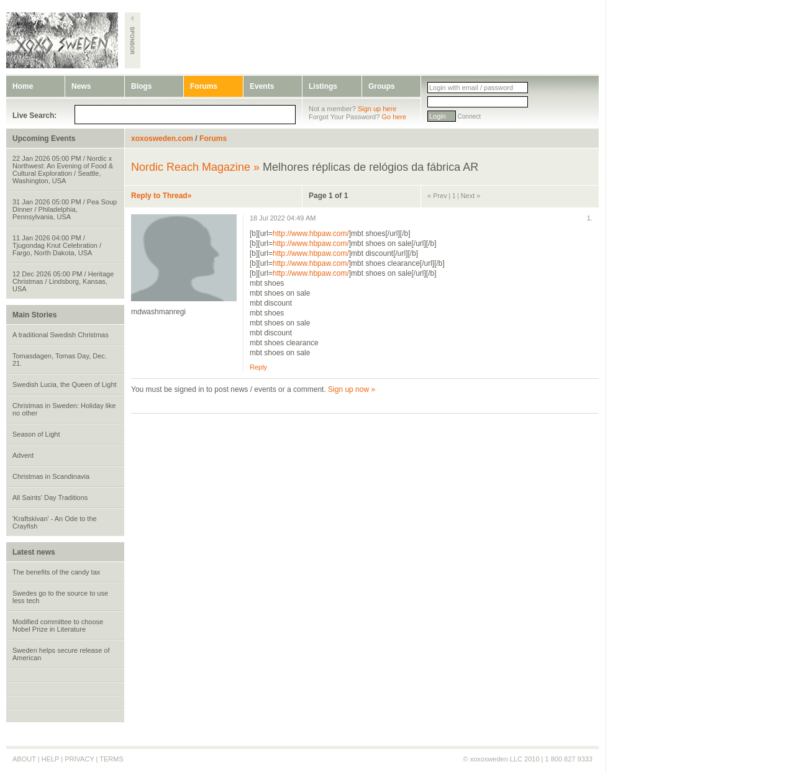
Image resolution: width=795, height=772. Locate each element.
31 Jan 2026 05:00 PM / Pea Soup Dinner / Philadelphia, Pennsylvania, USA (64, 209)
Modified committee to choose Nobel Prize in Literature (57, 625)
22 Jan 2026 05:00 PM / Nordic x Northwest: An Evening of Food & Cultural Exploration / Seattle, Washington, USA (62, 169)
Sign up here (377, 108)
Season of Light (36, 434)
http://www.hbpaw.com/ (311, 233)
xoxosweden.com (162, 138)
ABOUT (24, 759)
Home (22, 86)
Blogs (141, 86)
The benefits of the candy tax (56, 572)
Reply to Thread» (161, 195)
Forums (203, 86)
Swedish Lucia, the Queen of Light (64, 384)
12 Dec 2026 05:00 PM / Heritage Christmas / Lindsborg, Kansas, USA (63, 281)
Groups (381, 86)
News (81, 86)
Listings (323, 86)
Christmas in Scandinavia (50, 476)
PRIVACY (79, 759)
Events (262, 86)
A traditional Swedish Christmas (60, 334)
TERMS (111, 759)
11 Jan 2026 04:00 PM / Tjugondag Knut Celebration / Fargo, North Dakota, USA (56, 245)
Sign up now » (351, 389)
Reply (258, 367)
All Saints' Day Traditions (50, 497)
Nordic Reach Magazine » (195, 167)
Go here (393, 116)
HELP (51, 759)
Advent (23, 455)
